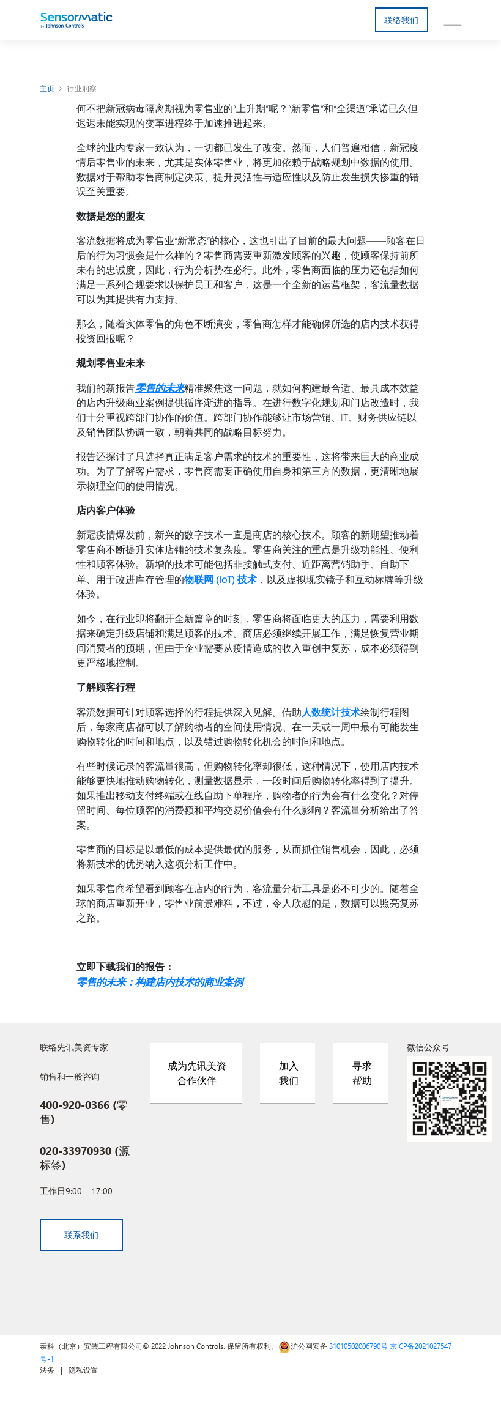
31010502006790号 (358, 1343)
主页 (47, 88)
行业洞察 (82, 88)
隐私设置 (83, 1367)
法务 (47, 1367)
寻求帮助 (362, 1070)
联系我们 (81, 1232)
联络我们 (401, 20)
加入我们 (289, 1070)
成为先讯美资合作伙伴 (197, 1070)
